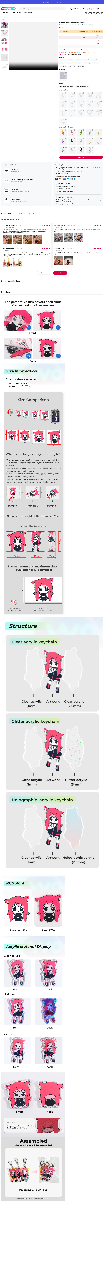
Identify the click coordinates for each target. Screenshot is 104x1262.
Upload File (81, 157)
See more (44, 273)
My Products (17, 12)
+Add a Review (60, 273)
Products (6, 12)
